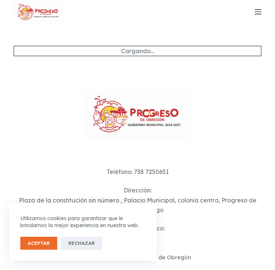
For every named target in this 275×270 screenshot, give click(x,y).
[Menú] (258, 11)
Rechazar (81, 243)
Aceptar (39, 243)
